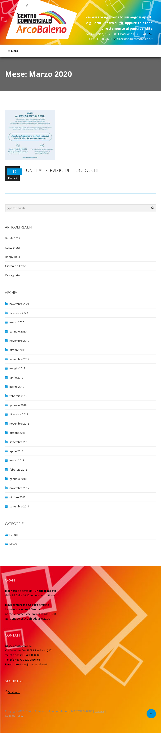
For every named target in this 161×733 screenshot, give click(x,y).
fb (121, 23)
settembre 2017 (19, 506)
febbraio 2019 (18, 396)
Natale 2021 (12, 238)
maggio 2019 (17, 368)
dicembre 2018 (18, 414)
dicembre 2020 (18, 313)
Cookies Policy (14, 716)
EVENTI (13, 535)
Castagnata (12, 247)
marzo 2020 (16, 322)
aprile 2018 (16, 451)
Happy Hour (12, 257)
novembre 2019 (19, 341)
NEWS (13, 544)
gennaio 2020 (17, 331)
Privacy (99, 711)
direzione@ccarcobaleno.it (135, 39)
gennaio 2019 (17, 405)
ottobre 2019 (17, 350)
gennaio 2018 (17, 479)
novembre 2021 (19, 304)
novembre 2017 (19, 488)
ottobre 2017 (17, 497)
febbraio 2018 (18, 469)
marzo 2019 (16, 387)
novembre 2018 (19, 423)
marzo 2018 (16, 460)
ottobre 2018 (17, 433)
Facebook (14, 692)
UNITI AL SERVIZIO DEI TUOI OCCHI (62, 170)
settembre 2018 (19, 442)
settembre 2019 (19, 359)
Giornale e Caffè (15, 266)
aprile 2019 (16, 377)
